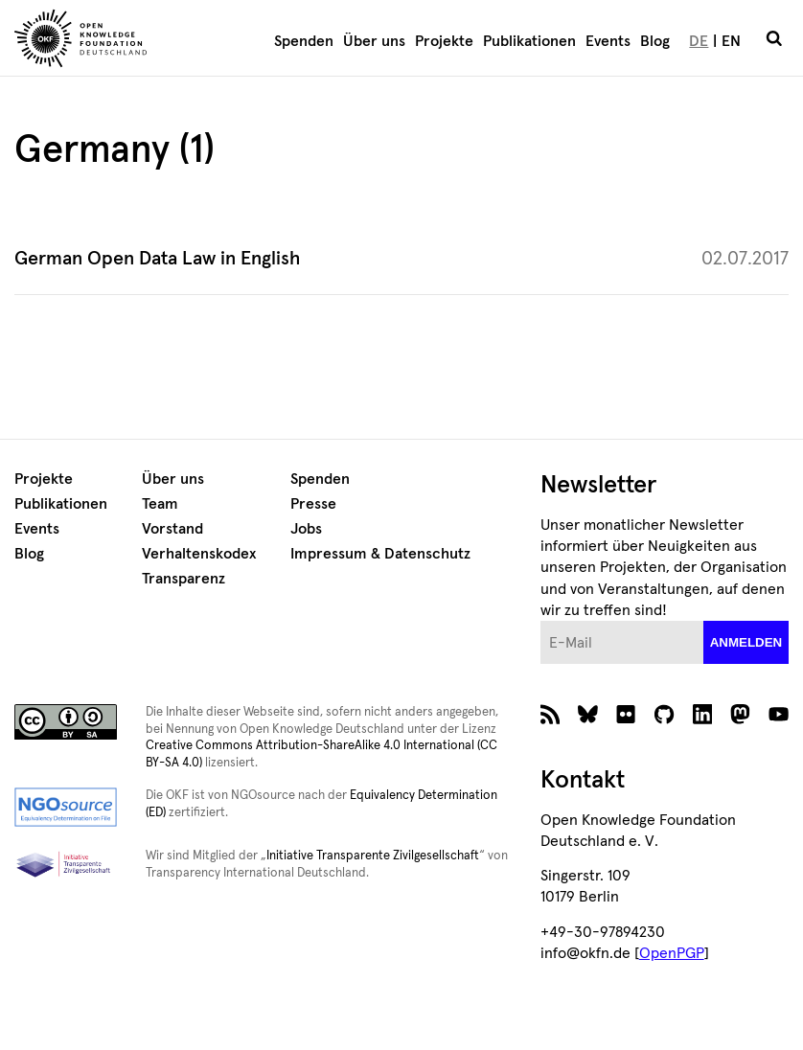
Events (608, 41)
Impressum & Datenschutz (380, 553)
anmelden (746, 642)
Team (160, 504)
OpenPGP (671, 953)
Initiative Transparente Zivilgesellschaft (372, 856)
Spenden (303, 41)
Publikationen (529, 41)
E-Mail (540, 621)
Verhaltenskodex (199, 553)
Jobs (306, 528)
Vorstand (172, 528)
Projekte (444, 41)
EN (731, 41)
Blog (655, 41)
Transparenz (183, 578)
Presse (313, 504)
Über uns (374, 41)
